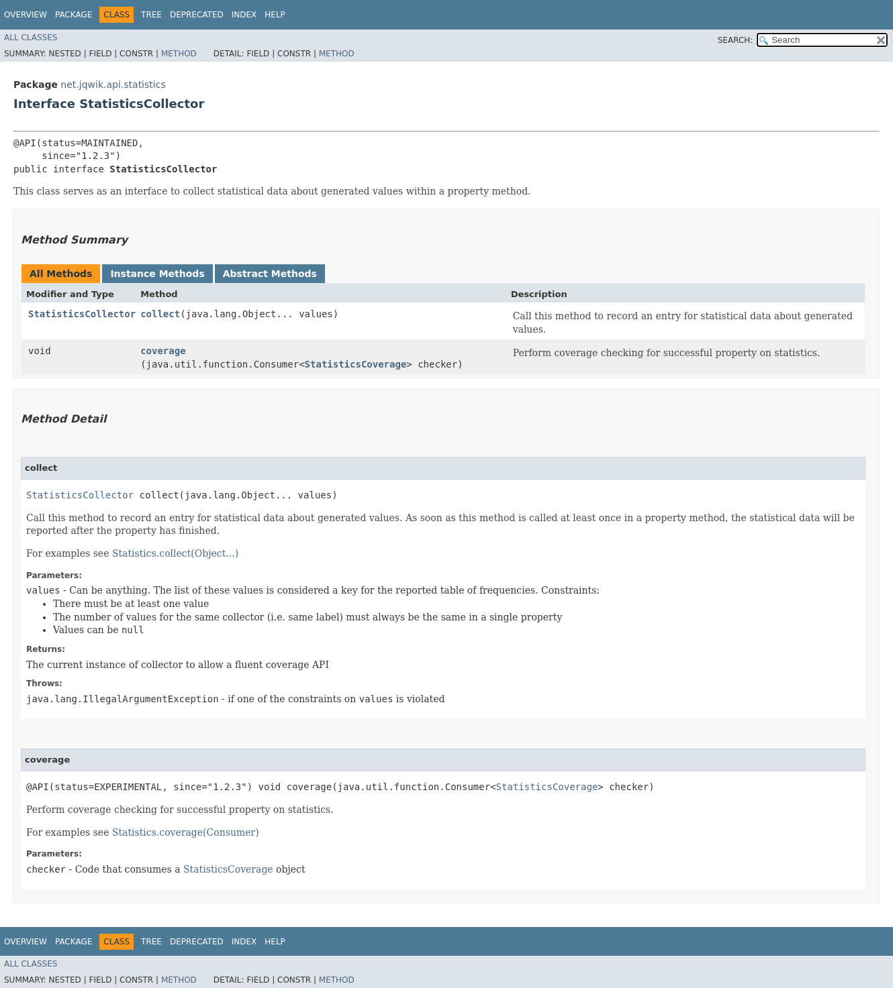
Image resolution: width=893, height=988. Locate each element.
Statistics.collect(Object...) (175, 553)
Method (179, 53)
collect (160, 314)
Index (244, 14)
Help (275, 14)
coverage (162, 350)
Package (73, 14)
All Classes (30, 37)
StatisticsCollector (82, 314)
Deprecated (197, 14)
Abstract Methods (270, 273)
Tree (151, 14)
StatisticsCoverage (356, 364)
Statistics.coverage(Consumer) (185, 832)
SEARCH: (735, 40)
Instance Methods (157, 273)
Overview (25, 14)
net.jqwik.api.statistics (112, 84)
